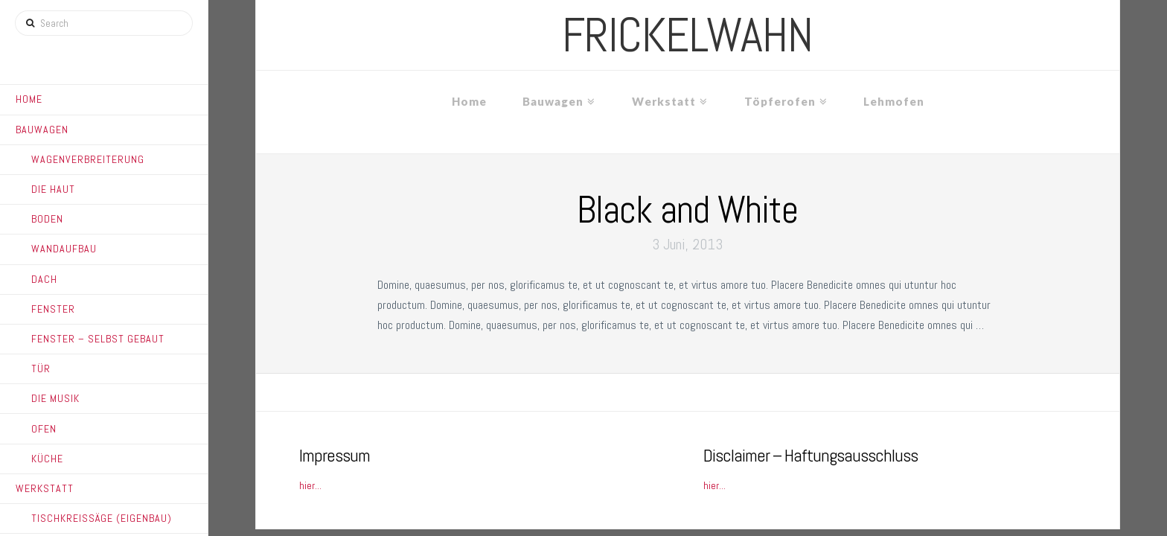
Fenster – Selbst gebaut (97, 338)
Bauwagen (42, 129)
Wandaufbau (64, 248)
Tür (41, 368)
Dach (44, 279)
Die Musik (55, 398)
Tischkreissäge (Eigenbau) (101, 518)
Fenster (53, 309)
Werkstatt (45, 488)
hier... (310, 485)
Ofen (44, 429)
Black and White (687, 210)
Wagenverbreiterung (87, 159)
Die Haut (53, 189)
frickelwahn (687, 35)
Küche (47, 458)
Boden (47, 219)
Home (29, 99)
